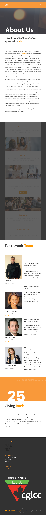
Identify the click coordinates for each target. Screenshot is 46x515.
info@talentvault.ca (11, 469)
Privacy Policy (32, 511)
